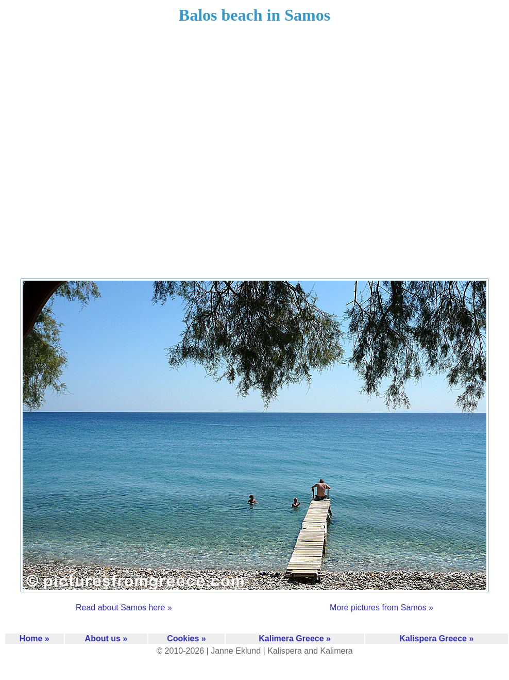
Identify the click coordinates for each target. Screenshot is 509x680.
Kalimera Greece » (295, 638)
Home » (34, 638)
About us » (106, 638)
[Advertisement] (111, 157)
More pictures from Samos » (381, 607)
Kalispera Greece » (436, 638)
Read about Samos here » (124, 607)
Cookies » (186, 638)
